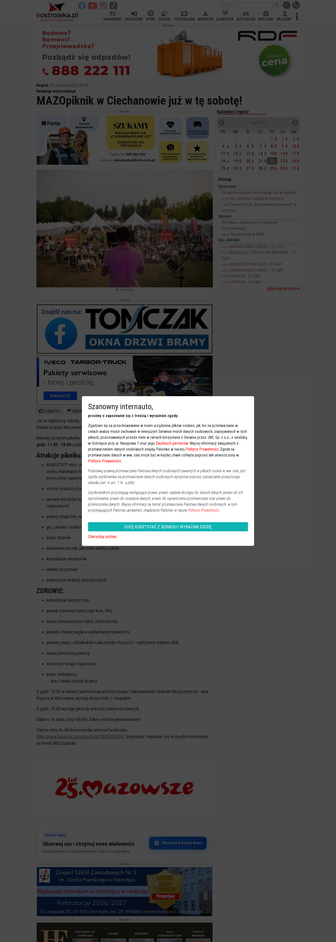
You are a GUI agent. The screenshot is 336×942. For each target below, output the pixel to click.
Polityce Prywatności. (204, 510)
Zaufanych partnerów (172, 443)
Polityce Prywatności (201, 449)
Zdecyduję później (102, 536)
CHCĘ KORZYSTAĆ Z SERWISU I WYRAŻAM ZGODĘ (168, 526)
